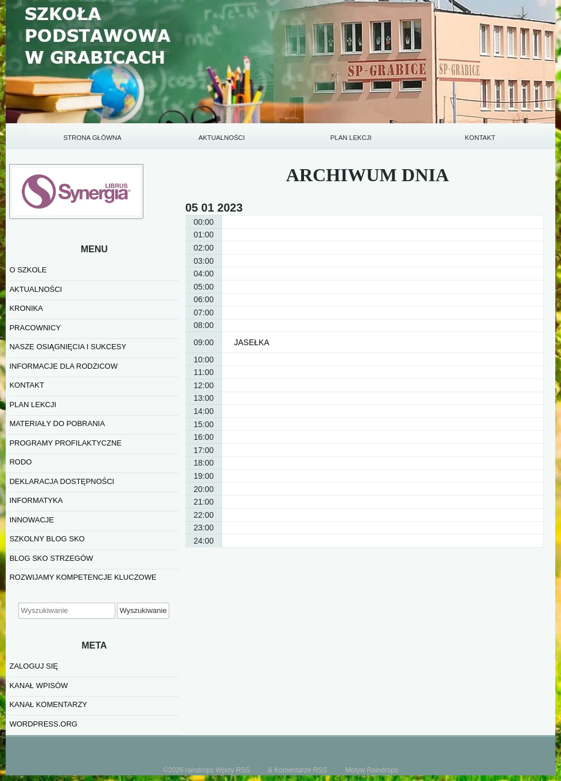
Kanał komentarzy (48, 704)
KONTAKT (480, 137)
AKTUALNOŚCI (221, 137)
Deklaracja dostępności (61, 481)
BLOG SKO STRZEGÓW (51, 558)
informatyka (36, 500)
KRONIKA (26, 308)
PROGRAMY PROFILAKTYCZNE (65, 443)
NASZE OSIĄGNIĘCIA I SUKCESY (67, 346)
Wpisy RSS (233, 770)
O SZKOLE (27, 269)
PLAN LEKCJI (351, 137)
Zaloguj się (33, 666)
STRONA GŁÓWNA (92, 137)
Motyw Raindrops (371, 770)
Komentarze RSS (300, 770)
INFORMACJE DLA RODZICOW (63, 366)
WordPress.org (43, 724)
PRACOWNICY (35, 327)
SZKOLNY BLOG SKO (46, 538)
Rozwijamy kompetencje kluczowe (82, 577)
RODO (20, 462)
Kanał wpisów (38, 685)
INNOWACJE (31, 520)
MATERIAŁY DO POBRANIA (56, 423)
